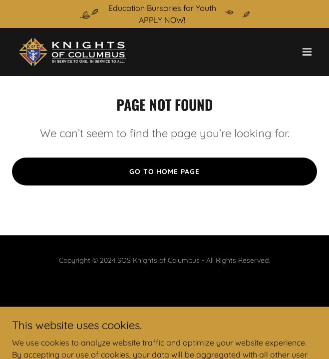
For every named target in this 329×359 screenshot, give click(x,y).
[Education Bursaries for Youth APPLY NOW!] (164, 14)
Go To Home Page (164, 171)
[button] (307, 52)
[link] (72, 52)
